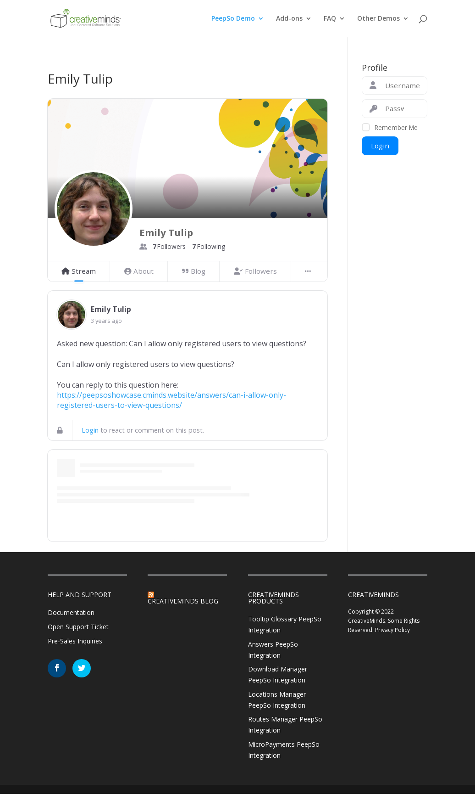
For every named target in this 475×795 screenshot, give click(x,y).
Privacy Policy (392, 630)
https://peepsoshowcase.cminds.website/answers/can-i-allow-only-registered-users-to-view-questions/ (171, 400)
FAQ (330, 19)
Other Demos (378, 19)
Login (90, 430)
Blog (193, 271)
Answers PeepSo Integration (273, 650)
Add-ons (289, 19)
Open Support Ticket (78, 626)
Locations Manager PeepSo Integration (277, 700)
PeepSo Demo (233, 19)
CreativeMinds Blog (183, 601)
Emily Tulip (111, 309)
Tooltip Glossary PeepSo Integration (284, 624)
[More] (309, 271)
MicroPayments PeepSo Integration (284, 750)
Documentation (71, 612)
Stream (78, 271)
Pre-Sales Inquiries (75, 641)
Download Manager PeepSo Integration (277, 675)
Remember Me (396, 127)
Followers (255, 271)
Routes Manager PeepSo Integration (285, 725)
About (139, 271)
